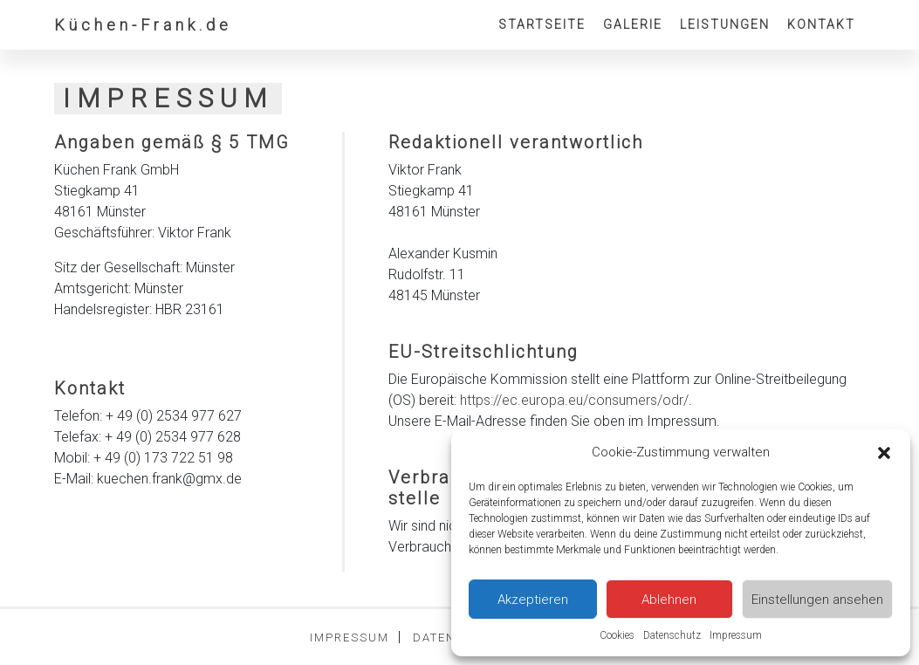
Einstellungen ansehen (817, 599)
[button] (884, 452)
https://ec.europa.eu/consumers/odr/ (574, 400)
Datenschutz (672, 635)
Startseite (542, 24)
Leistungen (725, 24)
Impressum (736, 635)
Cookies (617, 635)
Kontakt (821, 24)
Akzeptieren (532, 599)
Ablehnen (668, 599)
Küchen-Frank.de (143, 25)
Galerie (632, 24)
